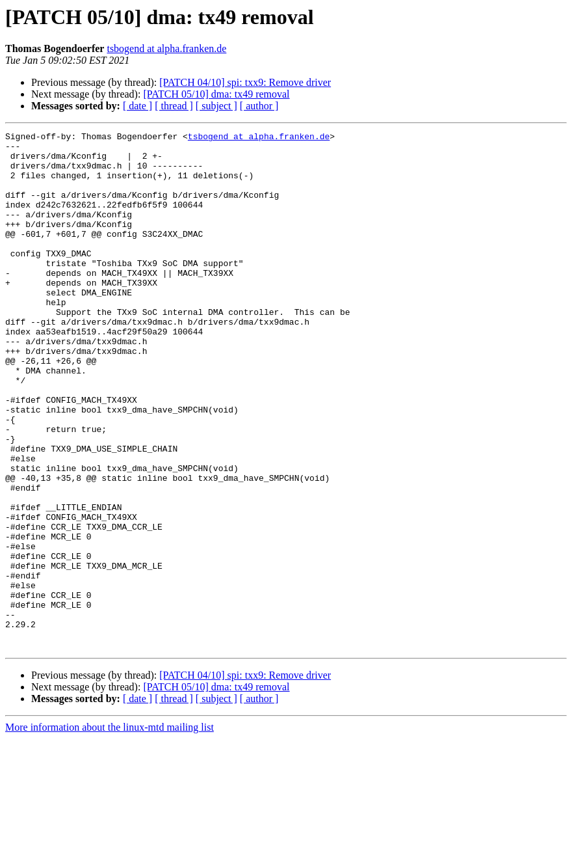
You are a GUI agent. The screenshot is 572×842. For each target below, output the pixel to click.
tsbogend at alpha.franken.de (166, 48)
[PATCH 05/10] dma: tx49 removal (216, 94)
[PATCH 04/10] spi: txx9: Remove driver (245, 82)
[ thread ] (174, 105)
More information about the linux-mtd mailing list (109, 830)
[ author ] (259, 105)
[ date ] (137, 105)
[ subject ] (216, 105)
